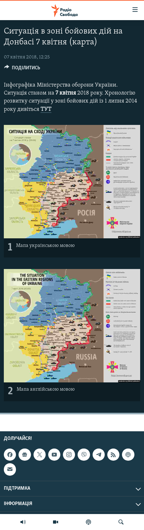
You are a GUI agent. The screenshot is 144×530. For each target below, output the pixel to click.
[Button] (22, 69)
